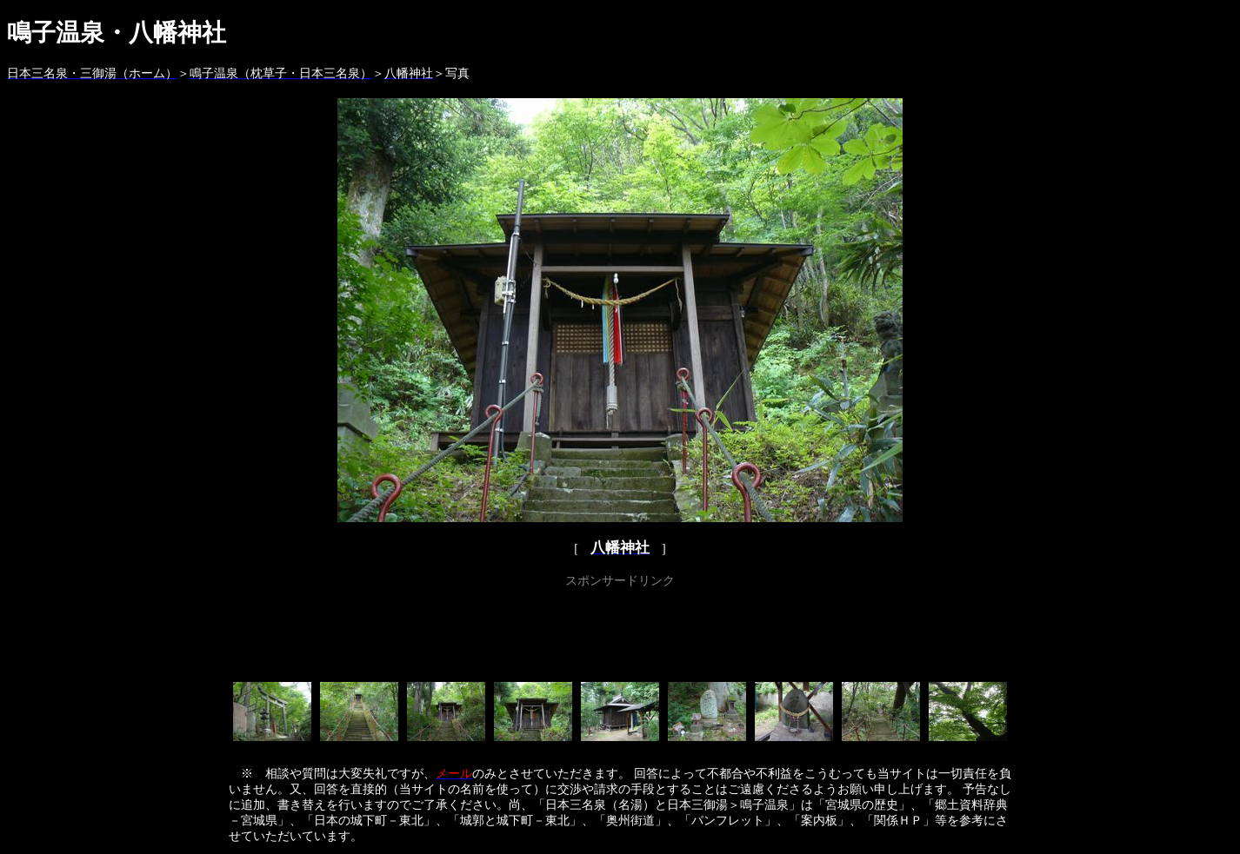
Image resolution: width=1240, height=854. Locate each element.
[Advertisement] (620, 632)
